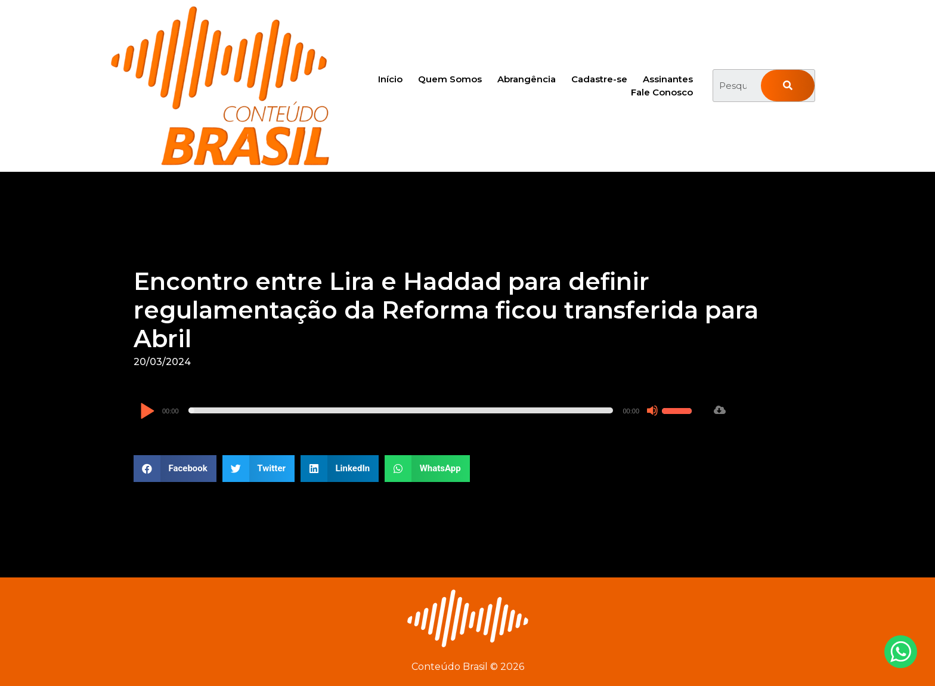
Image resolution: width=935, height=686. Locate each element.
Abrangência (526, 79)
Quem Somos (450, 79)
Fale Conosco (662, 92)
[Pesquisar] (788, 85)
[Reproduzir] (147, 411)
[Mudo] (652, 410)
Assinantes (668, 79)
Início (390, 79)
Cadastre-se (599, 79)
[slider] (401, 410)
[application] (417, 410)
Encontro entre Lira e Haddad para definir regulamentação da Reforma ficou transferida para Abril (446, 310)
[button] (175, 468)
